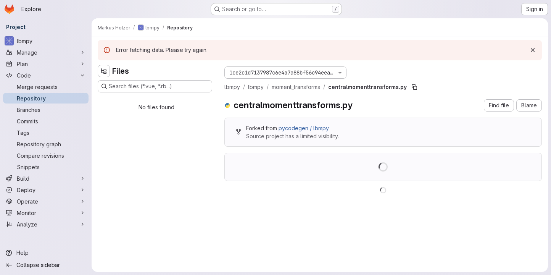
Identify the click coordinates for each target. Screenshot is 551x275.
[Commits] (46, 121)
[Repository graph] (46, 144)
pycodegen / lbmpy (304, 128)
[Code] (46, 75)
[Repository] (46, 98)
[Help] (46, 252)
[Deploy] (46, 189)
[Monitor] (46, 212)
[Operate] (46, 201)
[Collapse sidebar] (46, 265)
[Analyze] (46, 224)
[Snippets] (46, 167)
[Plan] (46, 63)
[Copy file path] (414, 87)
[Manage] (46, 52)
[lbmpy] (46, 41)
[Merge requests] (46, 86)
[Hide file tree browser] (104, 71)
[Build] (46, 178)
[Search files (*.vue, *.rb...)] (155, 86)
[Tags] (46, 132)
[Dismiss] (532, 50)
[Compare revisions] (46, 155)
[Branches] (46, 109)
